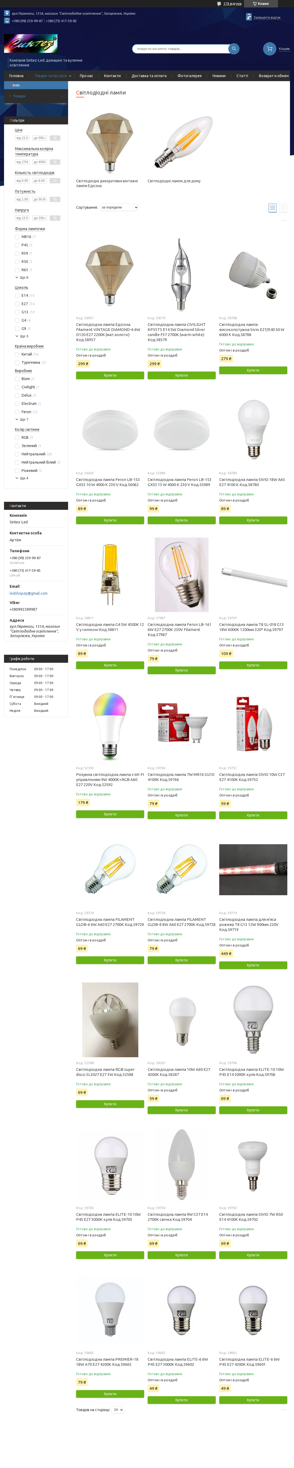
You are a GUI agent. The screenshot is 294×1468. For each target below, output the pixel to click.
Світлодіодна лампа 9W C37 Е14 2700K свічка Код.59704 (178, 1217)
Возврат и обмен (274, 76)
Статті (242, 76)
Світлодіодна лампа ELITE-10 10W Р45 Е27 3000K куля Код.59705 (108, 1217)
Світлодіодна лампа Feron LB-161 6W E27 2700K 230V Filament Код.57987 (179, 629)
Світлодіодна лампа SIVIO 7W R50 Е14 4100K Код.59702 (251, 1217)
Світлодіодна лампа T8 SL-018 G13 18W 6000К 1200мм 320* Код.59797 (251, 627)
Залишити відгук (267, 17)
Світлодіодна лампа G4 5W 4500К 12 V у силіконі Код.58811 (110, 627)
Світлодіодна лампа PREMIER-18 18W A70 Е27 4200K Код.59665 (107, 1362)
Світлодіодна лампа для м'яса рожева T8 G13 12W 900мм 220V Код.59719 (249, 924)
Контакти (112, 76)
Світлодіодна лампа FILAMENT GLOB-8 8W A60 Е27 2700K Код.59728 (181, 922)
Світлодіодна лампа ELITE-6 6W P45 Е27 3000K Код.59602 (178, 1362)
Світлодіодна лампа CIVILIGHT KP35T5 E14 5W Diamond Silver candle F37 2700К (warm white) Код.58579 (177, 332)
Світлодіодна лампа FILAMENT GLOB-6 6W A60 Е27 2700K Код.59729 (110, 922)
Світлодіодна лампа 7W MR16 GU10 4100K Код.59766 (181, 777)
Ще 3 (24, 336)
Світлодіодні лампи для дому (174, 181)
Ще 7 (24, 419)
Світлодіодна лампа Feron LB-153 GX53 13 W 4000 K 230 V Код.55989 (179, 482)
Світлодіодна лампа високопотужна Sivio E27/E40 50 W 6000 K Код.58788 (251, 329)
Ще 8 (24, 277)
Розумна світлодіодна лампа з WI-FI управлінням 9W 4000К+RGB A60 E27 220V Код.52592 (110, 779)
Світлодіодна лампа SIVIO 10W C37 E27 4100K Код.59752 (252, 777)
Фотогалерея (190, 76)
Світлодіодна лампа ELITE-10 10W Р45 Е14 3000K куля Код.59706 (251, 1072)
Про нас (86, 76)
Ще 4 (24, 478)
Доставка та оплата (149, 76)
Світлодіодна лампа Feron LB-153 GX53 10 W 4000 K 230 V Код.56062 (108, 482)
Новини (219, 76)
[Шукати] (234, 48)
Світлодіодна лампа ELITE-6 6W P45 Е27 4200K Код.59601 (249, 1362)
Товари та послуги (50, 76)
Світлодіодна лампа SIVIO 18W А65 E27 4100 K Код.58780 (252, 482)
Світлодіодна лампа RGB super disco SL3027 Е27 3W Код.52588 (105, 1072)
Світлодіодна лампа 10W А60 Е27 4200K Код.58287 (179, 1072)
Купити (110, 375)
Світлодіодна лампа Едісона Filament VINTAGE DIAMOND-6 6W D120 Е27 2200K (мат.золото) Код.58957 (108, 332)
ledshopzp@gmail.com (29, 593)
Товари (19, 96)
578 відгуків (232, 3)
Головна (16, 76)
